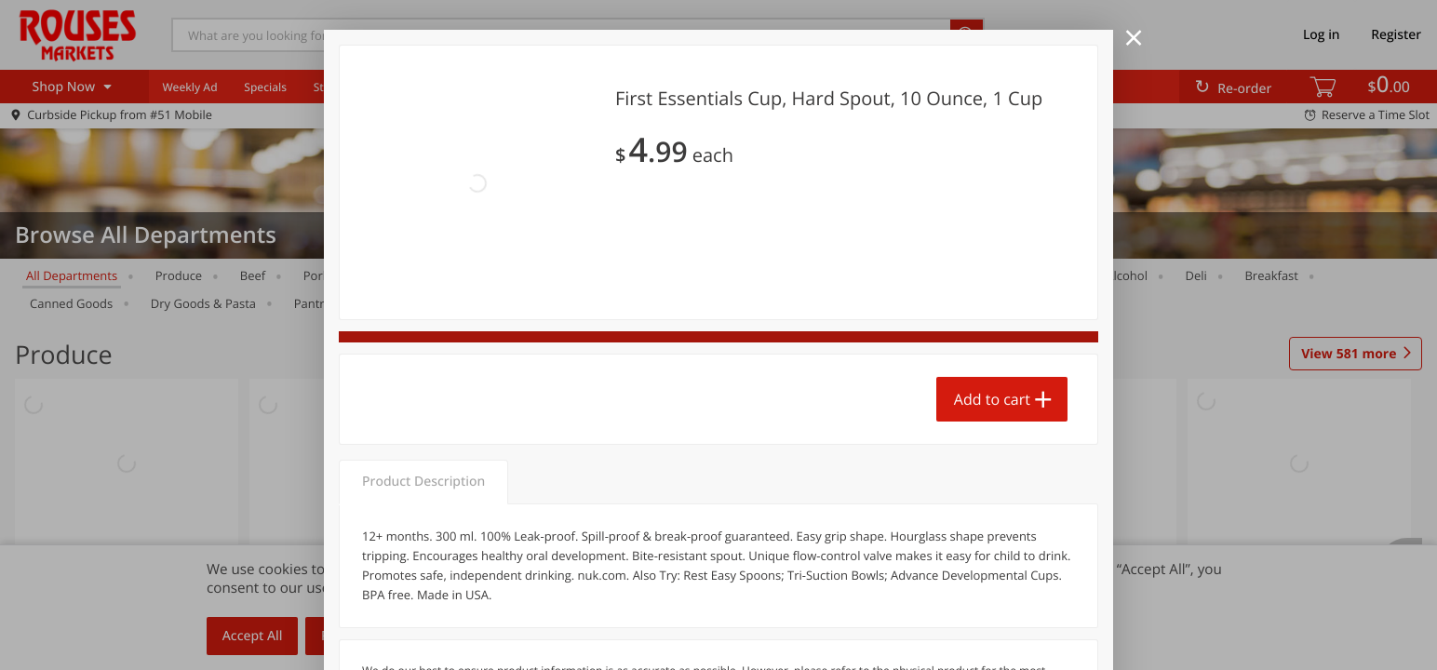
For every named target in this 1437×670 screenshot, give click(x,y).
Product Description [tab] (423, 379)
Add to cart (992, 308)
